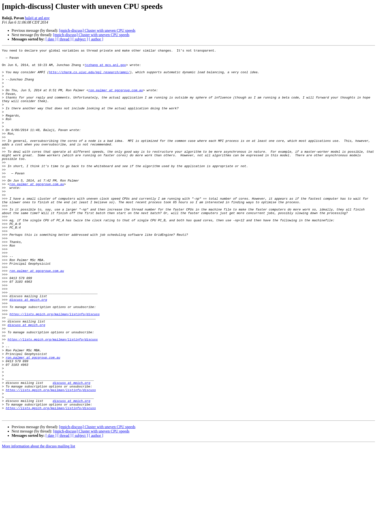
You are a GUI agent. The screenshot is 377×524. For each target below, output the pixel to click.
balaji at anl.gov (37, 18)
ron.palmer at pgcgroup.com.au (115, 99)
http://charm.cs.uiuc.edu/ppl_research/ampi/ (89, 77)
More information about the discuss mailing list (38, 520)
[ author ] (96, 39)
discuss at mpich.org (28, 350)
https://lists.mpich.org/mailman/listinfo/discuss (54, 367)
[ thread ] (64, 39)
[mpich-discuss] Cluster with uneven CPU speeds (97, 30)
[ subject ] (80, 39)
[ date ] (51, 39)
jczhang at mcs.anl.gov (105, 68)
